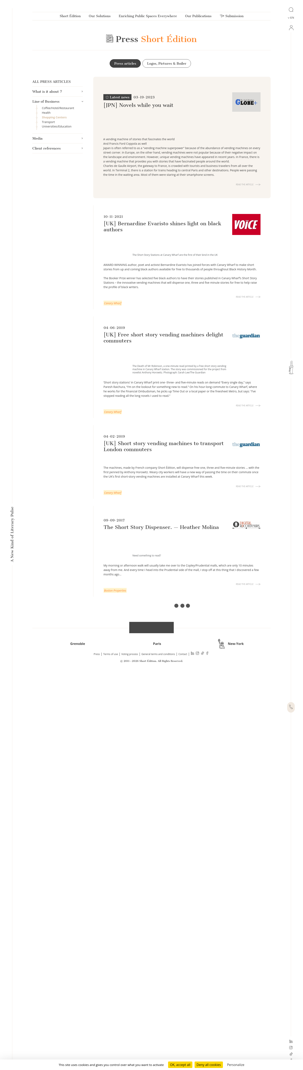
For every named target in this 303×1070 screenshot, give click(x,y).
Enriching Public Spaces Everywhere (148, 17)
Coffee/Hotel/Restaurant (58, 108)
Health (46, 113)
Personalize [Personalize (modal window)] (235, 1065)
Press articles (125, 64)
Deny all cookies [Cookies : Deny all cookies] (209, 1065)
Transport (48, 122)
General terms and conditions (158, 1053)
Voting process (129, 1053)
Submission (232, 17)
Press (97, 1053)
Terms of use (110, 1053)
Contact (182, 1053)
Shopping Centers (54, 117)
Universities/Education (56, 126)
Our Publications (198, 17)
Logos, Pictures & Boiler (166, 64)
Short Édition (70, 17)
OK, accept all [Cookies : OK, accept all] (180, 1065)
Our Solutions (100, 17)
